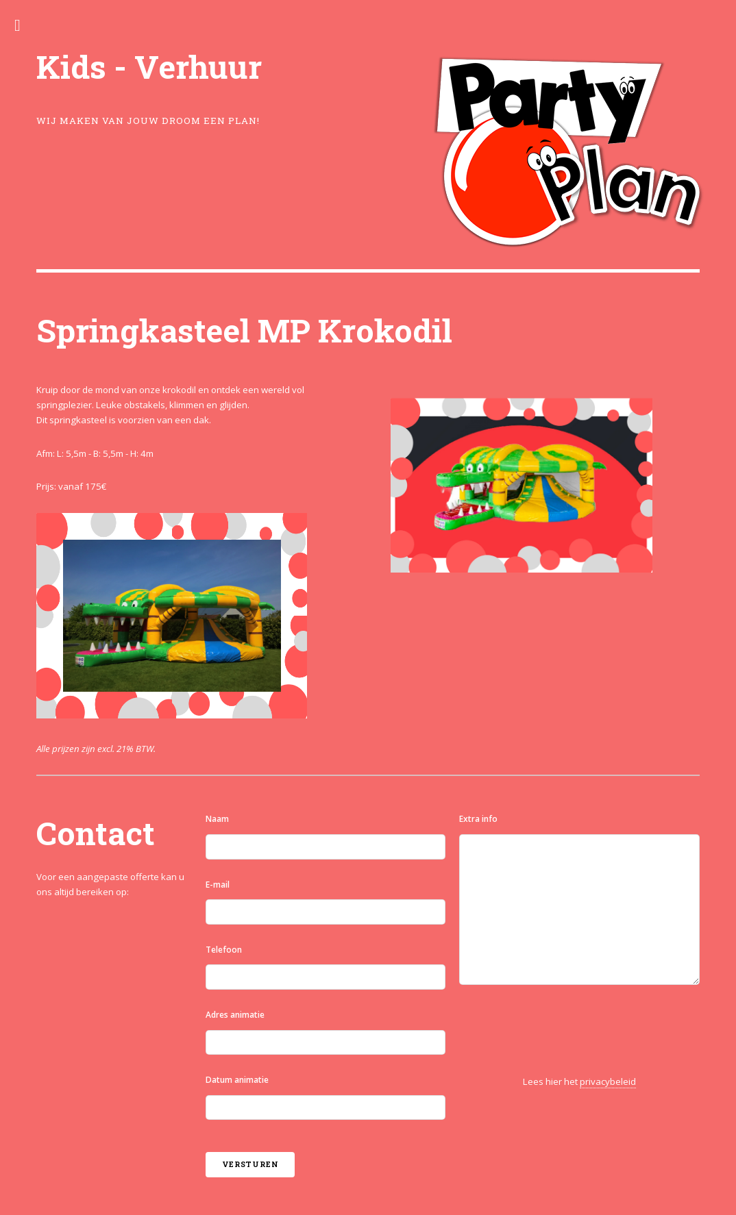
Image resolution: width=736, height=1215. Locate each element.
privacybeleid (608, 1081)
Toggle (24, 25)
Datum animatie (237, 1080)
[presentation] (563, 1030)
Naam (217, 819)
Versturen (250, 1164)
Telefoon (224, 949)
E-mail (218, 884)
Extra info (478, 819)
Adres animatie (235, 1014)
